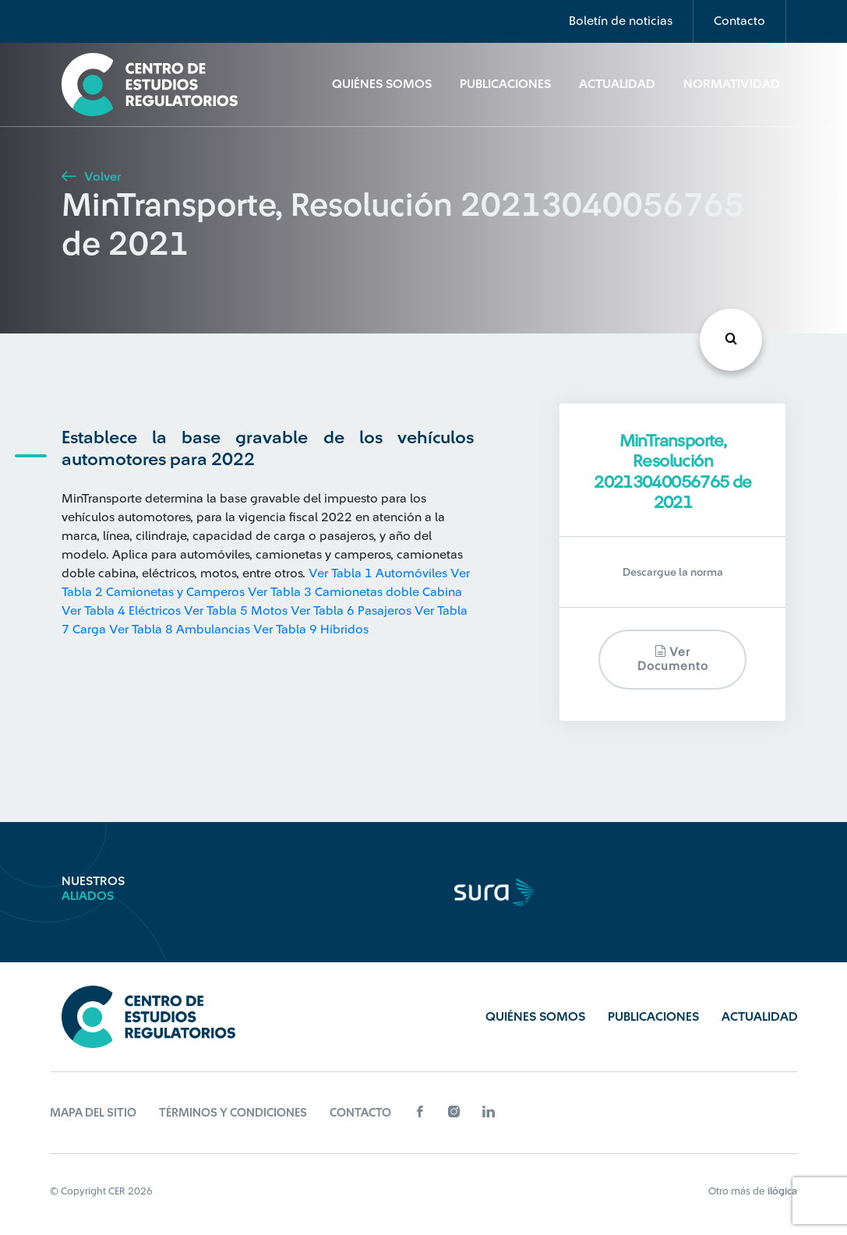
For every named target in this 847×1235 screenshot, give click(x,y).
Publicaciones (505, 84)
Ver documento (672, 658)
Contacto (739, 21)
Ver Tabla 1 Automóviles (378, 573)
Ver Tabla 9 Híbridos (311, 629)
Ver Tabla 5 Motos (236, 611)
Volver (91, 177)
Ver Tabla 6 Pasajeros (351, 611)
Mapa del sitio (93, 1113)
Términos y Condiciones (233, 1113)
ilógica (782, 1191)
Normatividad (731, 84)
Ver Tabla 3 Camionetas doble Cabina (355, 592)
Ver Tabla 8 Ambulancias (179, 629)
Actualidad (617, 84)
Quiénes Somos (382, 84)
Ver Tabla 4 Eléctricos (121, 611)
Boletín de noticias (620, 21)
